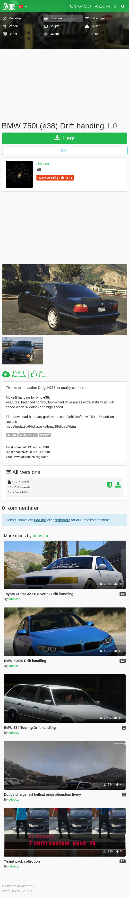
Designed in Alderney (18, 886)
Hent (64, 138)
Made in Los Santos (17, 891)
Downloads (19, 376)
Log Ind (40, 520)
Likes (42, 376)
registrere (62, 520)
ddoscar (44, 163)
